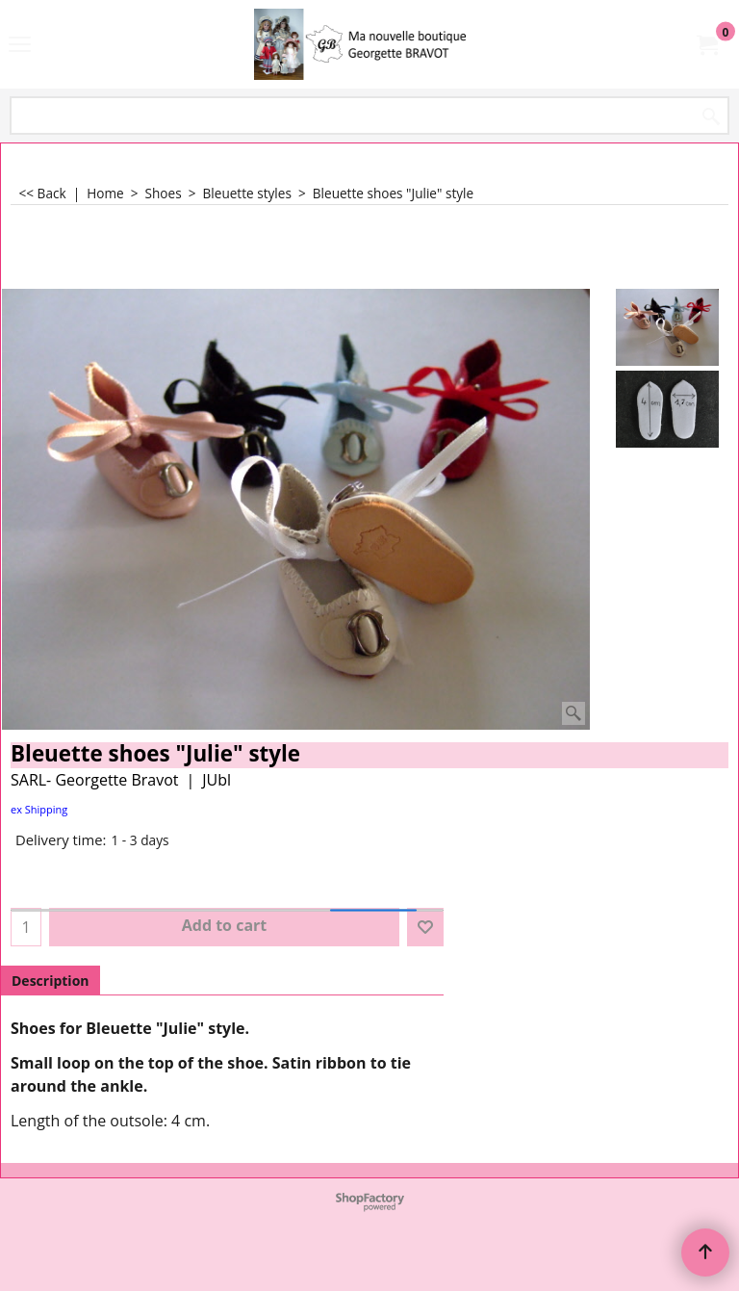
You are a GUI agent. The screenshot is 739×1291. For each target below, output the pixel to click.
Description (50, 980)
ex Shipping (39, 809)
